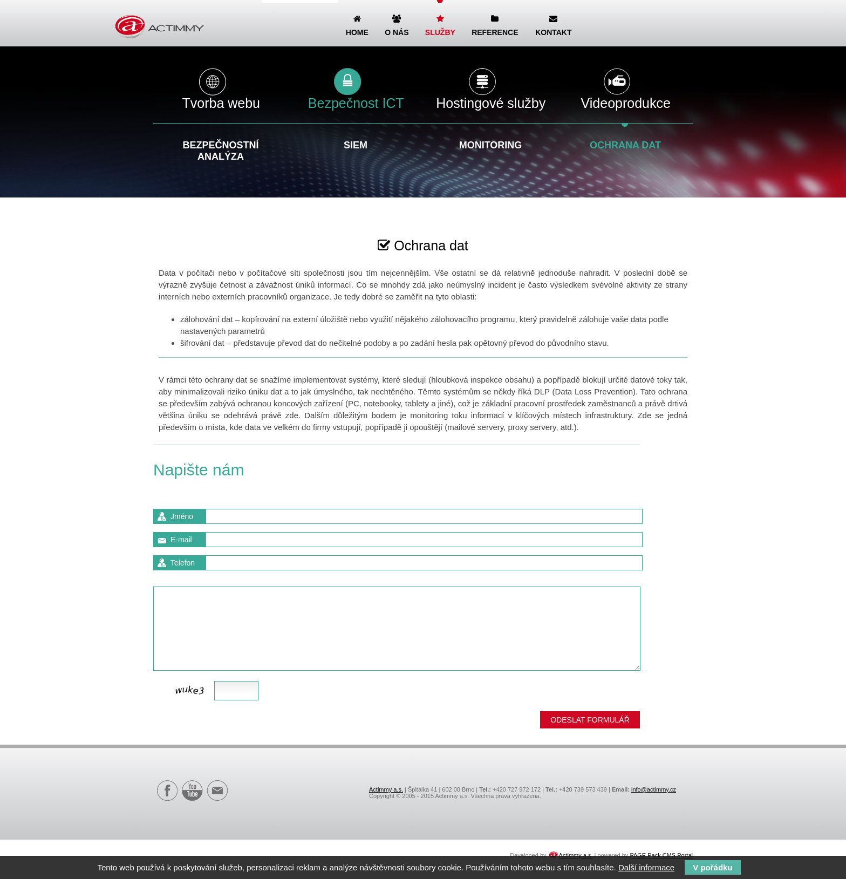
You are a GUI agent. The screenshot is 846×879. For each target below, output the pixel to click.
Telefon (182, 562)
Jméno (181, 516)
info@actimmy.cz (653, 789)
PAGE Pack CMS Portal (661, 855)
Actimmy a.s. (386, 789)
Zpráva (182, 578)
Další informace (646, 867)
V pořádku (712, 867)
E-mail (181, 539)
